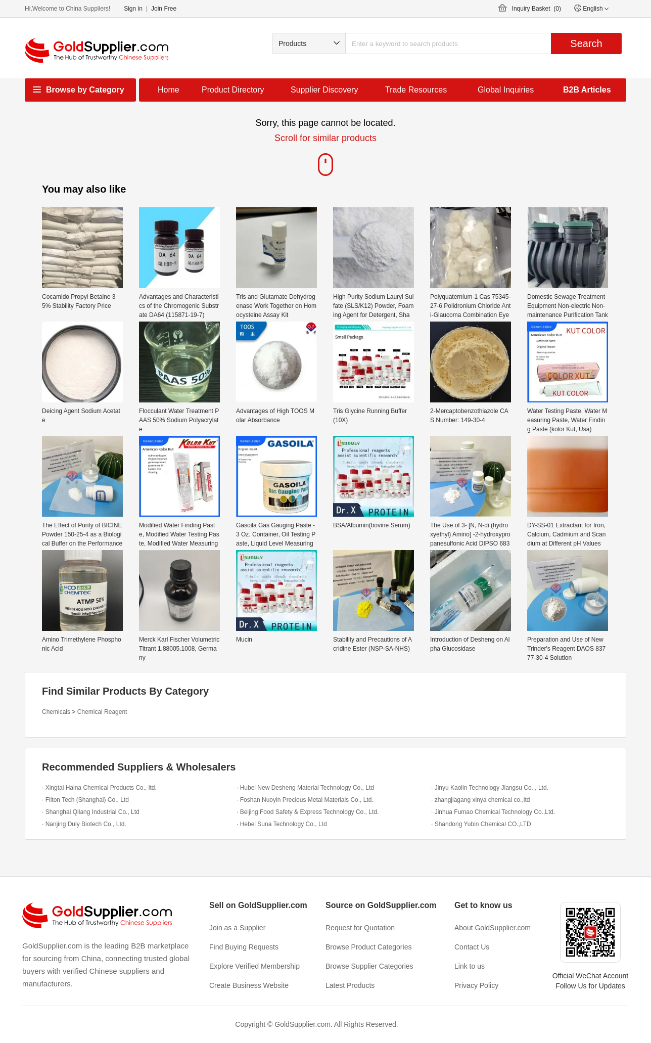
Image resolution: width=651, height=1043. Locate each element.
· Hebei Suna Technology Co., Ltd (282, 824)
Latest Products (350, 985)
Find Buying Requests (243, 947)
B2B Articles (587, 89)
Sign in (133, 8)
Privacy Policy (476, 985)
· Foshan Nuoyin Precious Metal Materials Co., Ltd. (305, 799)
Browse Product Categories (368, 947)
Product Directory (233, 89)
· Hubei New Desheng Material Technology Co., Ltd (305, 787)
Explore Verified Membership (254, 966)
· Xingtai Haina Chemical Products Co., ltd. (99, 787)
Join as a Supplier (237, 928)
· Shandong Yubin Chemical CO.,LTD (481, 824)
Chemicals (56, 711)
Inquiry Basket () (536, 8)
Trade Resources (416, 89)
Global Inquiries (506, 89)
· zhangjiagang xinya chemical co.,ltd (480, 799)
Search (586, 43)
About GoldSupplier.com (492, 928)
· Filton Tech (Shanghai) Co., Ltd (85, 799)
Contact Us (471, 947)
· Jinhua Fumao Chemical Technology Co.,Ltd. (493, 811)
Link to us (469, 966)
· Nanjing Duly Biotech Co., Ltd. (84, 824)
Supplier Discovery (324, 89)
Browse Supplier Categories (369, 966)
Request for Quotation (360, 928)
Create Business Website (249, 985)
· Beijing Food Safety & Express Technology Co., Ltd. (308, 811)
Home (168, 89)
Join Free (163, 8)
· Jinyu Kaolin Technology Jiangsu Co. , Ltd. (489, 787)
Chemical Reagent (102, 711)
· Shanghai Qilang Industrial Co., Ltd (91, 811)
